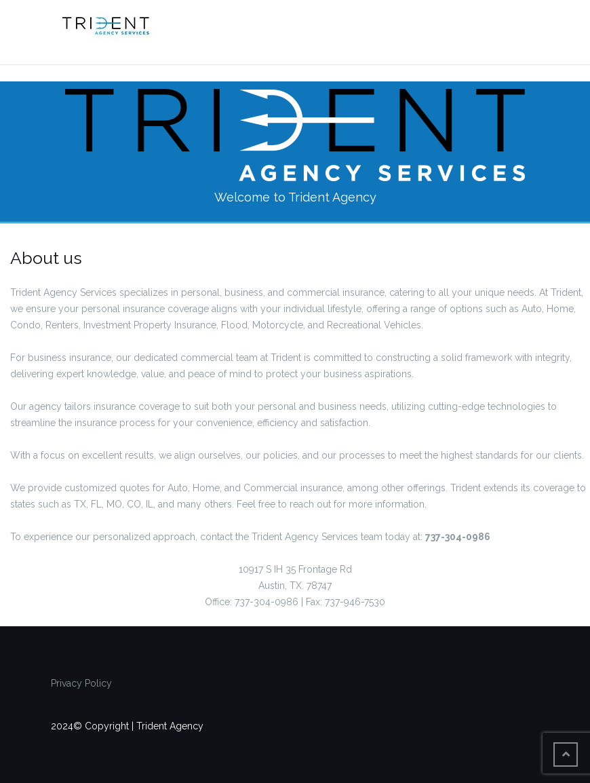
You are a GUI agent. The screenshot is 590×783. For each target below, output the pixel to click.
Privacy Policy (81, 683)
